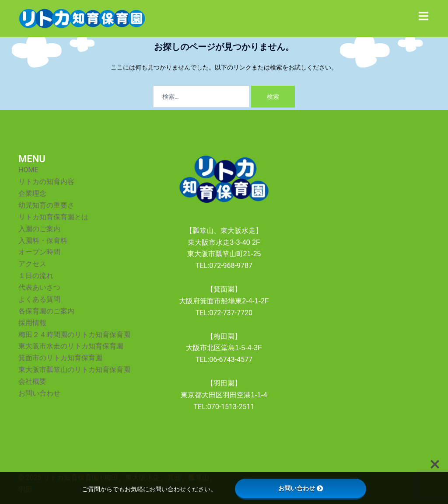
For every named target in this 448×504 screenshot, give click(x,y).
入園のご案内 (39, 229)
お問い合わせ (39, 393)
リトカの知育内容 (46, 181)
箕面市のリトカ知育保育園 (60, 358)
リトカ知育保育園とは (53, 217)
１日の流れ (35, 275)
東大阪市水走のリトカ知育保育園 (70, 346)
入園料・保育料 (42, 240)
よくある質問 (39, 299)
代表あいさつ (39, 287)
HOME (28, 170)
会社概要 (32, 381)
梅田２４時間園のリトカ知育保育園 (74, 334)
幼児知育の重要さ (46, 205)
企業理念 (32, 193)
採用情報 (32, 323)
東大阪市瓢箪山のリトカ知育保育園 (74, 369)
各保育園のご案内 (46, 311)
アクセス (32, 264)
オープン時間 (39, 252)
